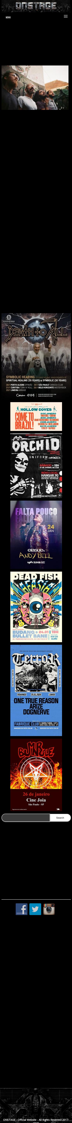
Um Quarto (13, 218)
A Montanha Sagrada (31, 177)
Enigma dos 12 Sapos (55, 177)
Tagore (21, 233)
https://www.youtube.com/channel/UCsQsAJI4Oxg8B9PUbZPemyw (36, 303)
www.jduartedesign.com (36, 35)
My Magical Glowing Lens (20, 223)
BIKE (49, 118)
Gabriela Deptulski (37, 233)
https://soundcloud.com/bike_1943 (33, 295)
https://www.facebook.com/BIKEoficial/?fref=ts (36, 307)
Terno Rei (12, 228)
